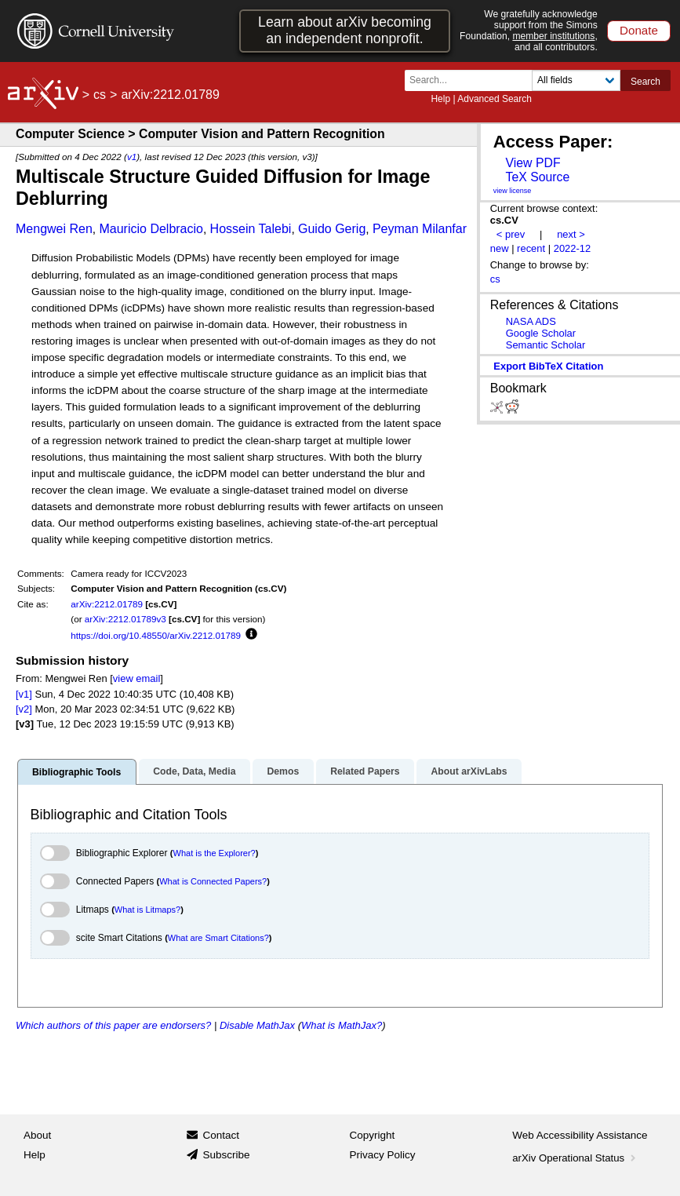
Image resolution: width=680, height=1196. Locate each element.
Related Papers (364, 771)
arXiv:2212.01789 (107, 604)
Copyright (372, 1135)
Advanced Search (494, 98)
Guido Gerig (331, 228)
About (37, 1135)
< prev (510, 234)
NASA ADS (531, 321)
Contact (220, 1135)
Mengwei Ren (54, 228)
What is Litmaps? (147, 909)
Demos (283, 771)
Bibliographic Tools (76, 772)
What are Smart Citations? (218, 938)
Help (440, 98)
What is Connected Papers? (213, 881)
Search (645, 81)
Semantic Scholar (546, 345)
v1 (131, 156)
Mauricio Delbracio (151, 228)
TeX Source (537, 177)
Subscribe (225, 1155)
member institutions (553, 36)
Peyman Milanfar (420, 228)
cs (99, 94)
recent (531, 248)
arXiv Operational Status (575, 1158)
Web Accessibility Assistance (579, 1135)
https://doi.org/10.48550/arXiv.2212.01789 (156, 635)
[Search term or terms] (473, 80)
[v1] (24, 694)
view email (136, 678)
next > (571, 234)
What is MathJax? (341, 1025)
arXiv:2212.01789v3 (125, 619)
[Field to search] (576, 80)
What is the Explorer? (214, 853)
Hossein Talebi (251, 228)
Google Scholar (541, 333)
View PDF (532, 163)
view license (512, 191)
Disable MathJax (257, 1025)
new (499, 248)
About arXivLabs (469, 771)
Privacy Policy (383, 1155)
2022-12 (572, 248)
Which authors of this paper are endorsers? (113, 1025)
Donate (639, 30)
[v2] (24, 709)
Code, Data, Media (194, 771)
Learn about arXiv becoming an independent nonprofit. (344, 30)
